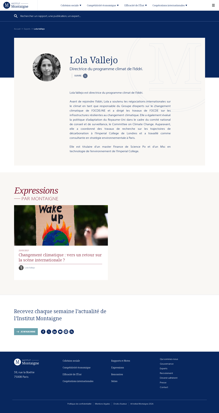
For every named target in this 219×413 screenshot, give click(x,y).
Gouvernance (167, 363)
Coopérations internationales (78, 381)
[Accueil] (15, 5)
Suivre (81, 76)
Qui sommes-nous (169, 359)
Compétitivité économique (77, 367)
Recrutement (166, 373)
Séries (114, 381)
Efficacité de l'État (72, 374)
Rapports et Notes (120, 360)
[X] (49, 332)
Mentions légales (102, 404)
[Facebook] (43, 332)
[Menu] (211, 5)
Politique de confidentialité (79, 404)
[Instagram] (66, 332)
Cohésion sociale (71, 360)
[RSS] (72, 332)
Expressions (117, 367)
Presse (163, 382)
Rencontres (117, 374)
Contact (164, 387)
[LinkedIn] (55, 332)
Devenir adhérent (169, 377)
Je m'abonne (27, 331)
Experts (27, 29)
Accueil (17, 29)
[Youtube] (60, 332)
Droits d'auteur (120, 404)
